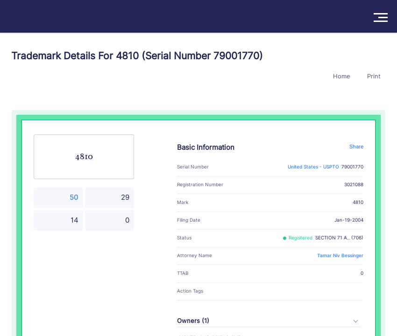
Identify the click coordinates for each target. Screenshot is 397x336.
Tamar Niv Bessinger (340, 255)
